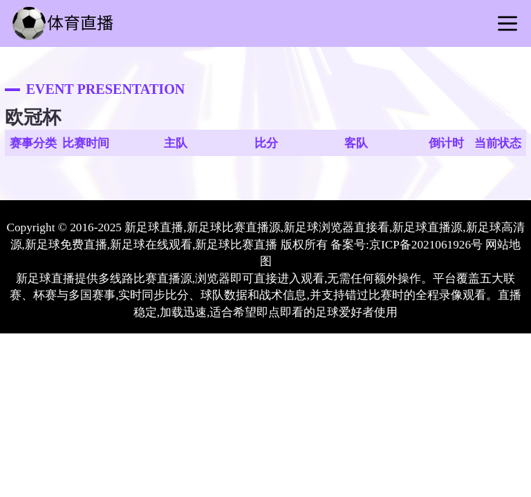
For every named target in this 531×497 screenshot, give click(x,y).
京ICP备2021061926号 (426, 244)
